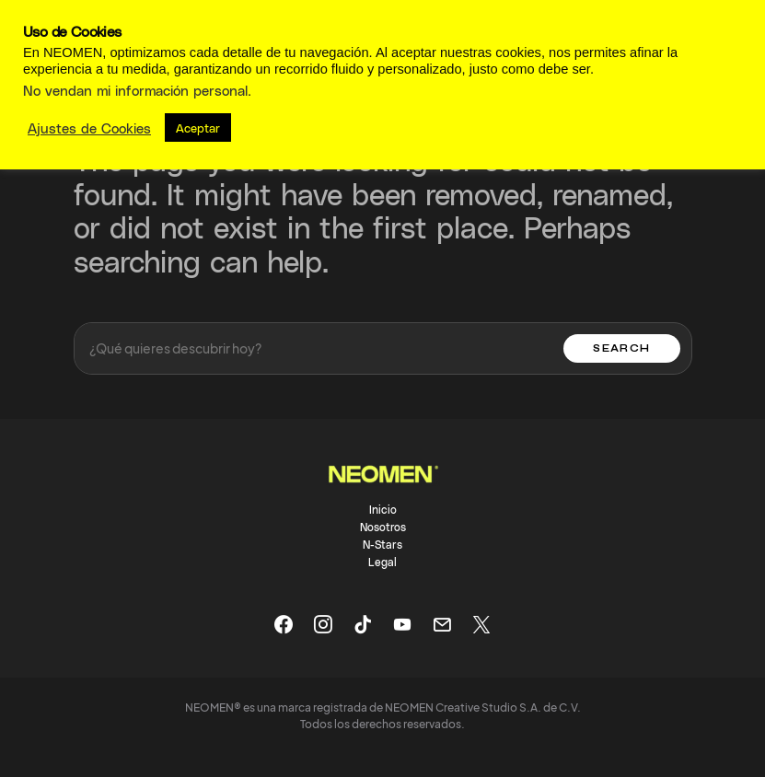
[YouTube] (402, 624)
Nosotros (383, 526)
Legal (382, 561)
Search (621, 348)
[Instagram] (323, 624)
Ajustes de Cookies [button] (89, 128)
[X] (481, 624)
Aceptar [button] (198, 127)
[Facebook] (283, 624)
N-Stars (382, 544)
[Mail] (442, 624)
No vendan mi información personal (135, 90)
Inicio (383, 509)
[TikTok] (363, 624)
